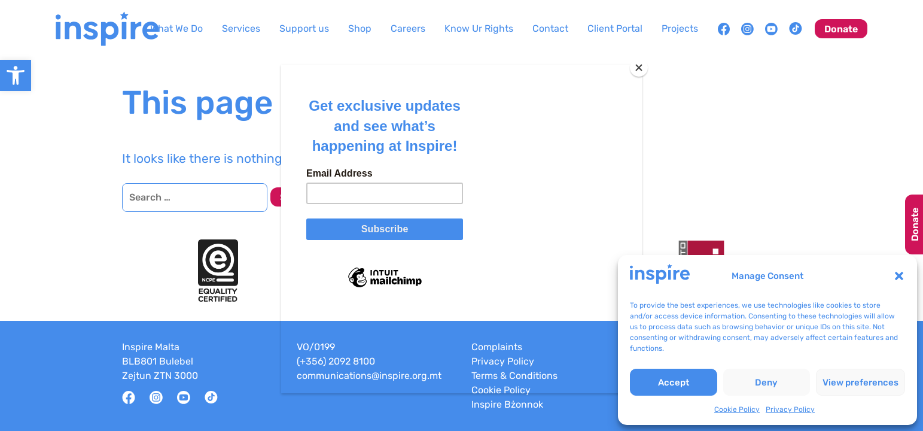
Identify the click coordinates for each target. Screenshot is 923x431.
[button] (899, 276)
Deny (766, 382)
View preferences (860, 382)
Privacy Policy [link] (790, 409)
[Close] (639, 68)
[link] (15, 75)
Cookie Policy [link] (737, 409)
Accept (673, 382)
